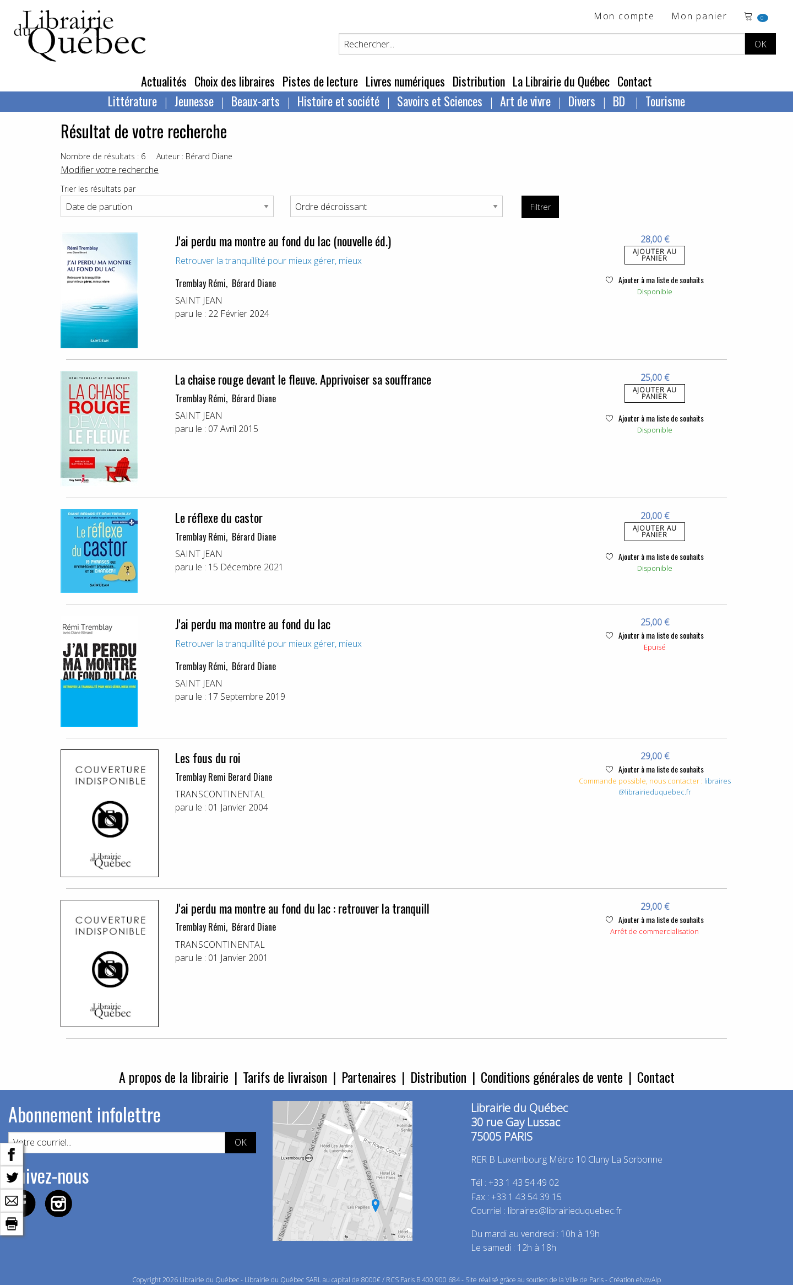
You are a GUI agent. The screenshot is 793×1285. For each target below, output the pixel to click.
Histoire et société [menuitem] (338, 101)
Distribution (479, 81)
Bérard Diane (254, 283)
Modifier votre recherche (110, 170)
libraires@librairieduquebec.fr (674, 786)
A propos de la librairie (174, 1077)
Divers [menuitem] (581, 101)
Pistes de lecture (320, 81)
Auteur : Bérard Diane (194, 156)
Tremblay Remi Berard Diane (223, 777)
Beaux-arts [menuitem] (255, 101)
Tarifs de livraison (285, 1077)
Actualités (164, 81)
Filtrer (540, 207)
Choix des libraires (234, 81)
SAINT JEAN (198, 300)
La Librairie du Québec (561, 81)
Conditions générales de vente (552, 1077)
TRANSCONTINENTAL (220, 794)
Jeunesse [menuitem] (194, 101)
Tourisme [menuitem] (665, 101)
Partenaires (368, 1077)
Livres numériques (405, 81)
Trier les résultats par (98, 188)
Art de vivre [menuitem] (525, 101)
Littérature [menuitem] (132, 101)
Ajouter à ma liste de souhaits (655, 279)
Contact (634, 81)
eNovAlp (648, 1279)
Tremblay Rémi (200, 283)
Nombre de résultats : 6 (103, 156)
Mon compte (624, 17)
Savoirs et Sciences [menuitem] (439, 101)
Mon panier (699, 17)
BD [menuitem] (620, 101)
